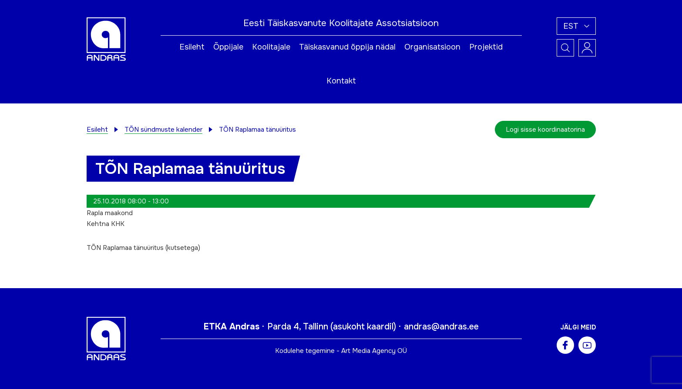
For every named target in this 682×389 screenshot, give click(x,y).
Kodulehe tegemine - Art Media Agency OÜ (341, 350)
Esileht (192, 47)
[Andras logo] (106, 38)
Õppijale (228, 47)
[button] (576, 26)
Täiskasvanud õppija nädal (347, 47)
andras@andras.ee (441, 326)
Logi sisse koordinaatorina (545, 129)
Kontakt (341, 81)
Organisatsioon (432, 47)
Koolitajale (271, 47)
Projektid (486, 47)
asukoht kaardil (363, 326)
